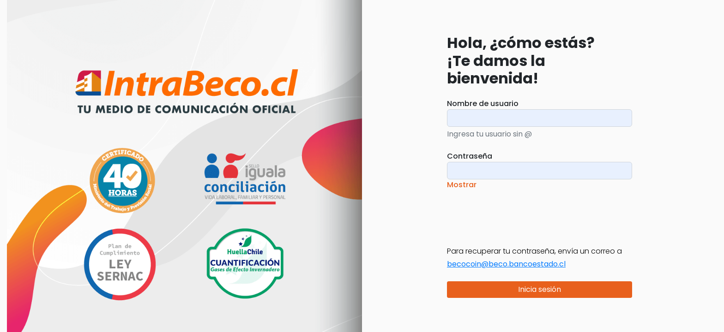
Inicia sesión (539, 289)
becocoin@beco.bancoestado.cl (506, 264)
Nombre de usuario (483, 103)
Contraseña (469, 156)
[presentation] (517, 212)
